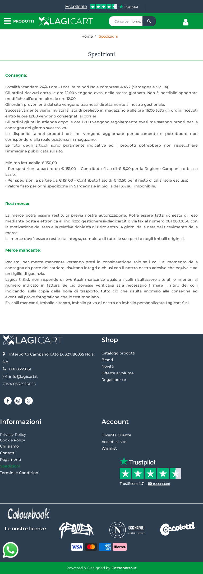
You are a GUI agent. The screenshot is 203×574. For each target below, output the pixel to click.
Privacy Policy (13, 434)
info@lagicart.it (23, 376)
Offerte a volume (118, 373)
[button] (149, 21)
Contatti (8, 452)
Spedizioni (108, 36)
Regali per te (114, 379)
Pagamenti (10, 459)
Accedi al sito (114, 441)
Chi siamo (9, 446)
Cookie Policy (12, 440)
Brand (107, 359)
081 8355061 (20, 369)
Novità (108, 366)
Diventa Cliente (116, 435)
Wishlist (109, 448)
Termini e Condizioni (19, 472)
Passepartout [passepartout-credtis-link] (124, 568)
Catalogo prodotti (118, 353)
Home (87, 36)
